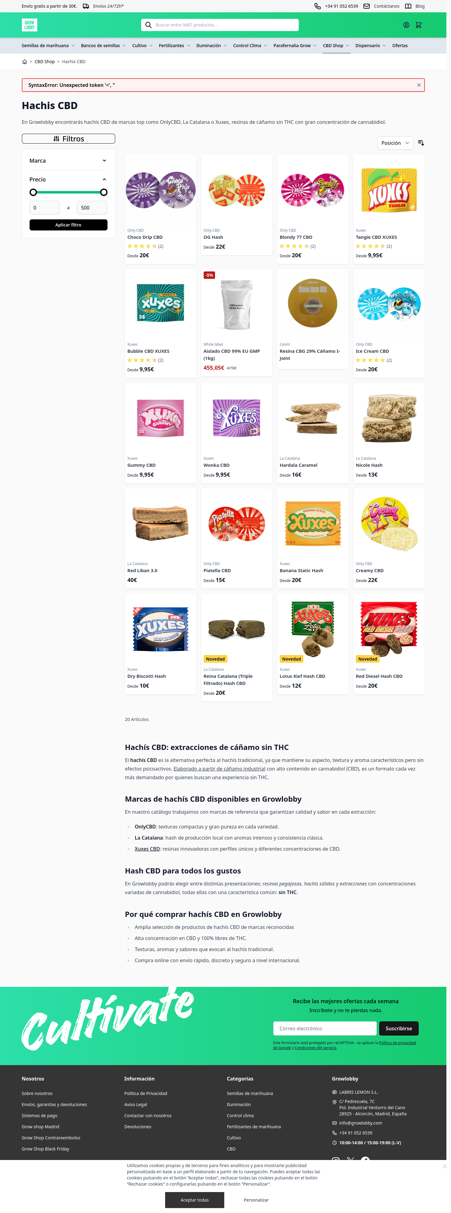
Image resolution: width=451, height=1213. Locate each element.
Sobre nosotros (37, 1093)
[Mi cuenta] (406, 25)
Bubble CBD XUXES (148, 351)
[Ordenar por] (396, 143)
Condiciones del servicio (315, 1047)
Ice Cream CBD (372, 351)
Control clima (240, 1115)
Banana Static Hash (301, 570)
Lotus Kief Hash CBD (302, 676)
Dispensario (371, 46)
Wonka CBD (217, 465)
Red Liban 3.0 (142, 570)
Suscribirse (399, 1028)
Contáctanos (386, 6)
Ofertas (400, 45)
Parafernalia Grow (296, 46)
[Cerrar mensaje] (419, 85)
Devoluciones (138, 1127)
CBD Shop (337, 46)
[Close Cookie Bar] (445, 1166)
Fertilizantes (175, 46)
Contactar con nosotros (148, 1115)
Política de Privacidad (145, 1093)
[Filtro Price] (69, 179)
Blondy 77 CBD (296, 237)
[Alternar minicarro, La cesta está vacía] (418, 25)
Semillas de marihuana (49, 46)
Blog (420, 6)
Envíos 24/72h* (108, 6)
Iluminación (212, 46)
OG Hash (213, 237)
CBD (231, 1149)
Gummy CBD (142, 465)
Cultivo (143, 46)
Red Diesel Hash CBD (379, 676)
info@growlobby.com (360, 1123)
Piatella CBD (217, 570)
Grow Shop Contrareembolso (51, 1138)
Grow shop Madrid (40, 1127)
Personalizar (256, 1200)
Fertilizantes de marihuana (254, 1127)
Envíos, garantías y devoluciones (54, 1104)
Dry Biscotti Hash (147, 676)
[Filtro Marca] (69, 160)
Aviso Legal (135, 1104)
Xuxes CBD (147, 848)
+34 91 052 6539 (355, 1133)
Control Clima (251, 46)
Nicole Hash (369, 465)
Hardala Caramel (298, 465)
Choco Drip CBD (145, 237)
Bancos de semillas (104, 46)
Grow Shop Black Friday (45, 1149)
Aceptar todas (195, 1200)
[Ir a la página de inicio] (29, 24)
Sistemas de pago (40, 1115)
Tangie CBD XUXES (376, 237)
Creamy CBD (370, 570)
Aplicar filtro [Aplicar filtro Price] (68, 225)
